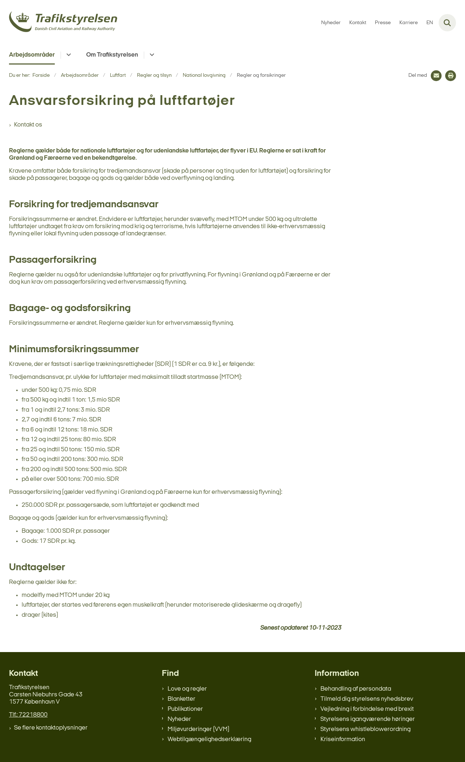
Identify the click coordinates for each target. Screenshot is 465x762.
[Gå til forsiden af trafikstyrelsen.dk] (63, 23)
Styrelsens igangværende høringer (367, 719)
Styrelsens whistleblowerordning (365, 729)
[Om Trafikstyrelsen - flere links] (151, 55)
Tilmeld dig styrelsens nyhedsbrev (366, 699)
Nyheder (179, 719)
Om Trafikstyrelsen (112, 55)
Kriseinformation (342, 739)
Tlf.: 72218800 (28, 715)
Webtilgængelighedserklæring (209, 739)
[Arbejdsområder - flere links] (68, 55)
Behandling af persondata (355, 689)
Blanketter (181, 699)
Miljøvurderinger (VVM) (198, 729)
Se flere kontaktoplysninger (51, 728)
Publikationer (185, 709)
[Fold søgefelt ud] (447, 22)
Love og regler (187, 689)
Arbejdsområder (32, 55)
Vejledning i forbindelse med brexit (367, 709)
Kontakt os (28, 125)
